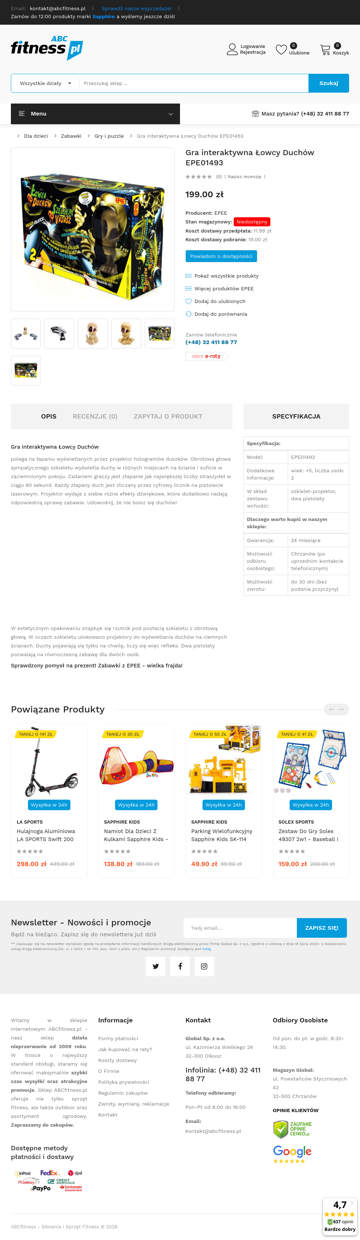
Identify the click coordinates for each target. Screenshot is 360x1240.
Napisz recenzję (244, 176)
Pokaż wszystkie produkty (227, 276)
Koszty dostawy (117, 1060)
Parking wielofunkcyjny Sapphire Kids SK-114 (221, 835)
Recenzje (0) (95, 416)
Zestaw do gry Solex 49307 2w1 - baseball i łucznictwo (309, 839)
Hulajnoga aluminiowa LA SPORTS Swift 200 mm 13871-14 (46, 839)
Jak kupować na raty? (125, 1049)
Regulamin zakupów (123, 1093)
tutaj (206, 949)
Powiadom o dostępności (221, 256)
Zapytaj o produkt (168, 416)
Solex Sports (296, 822)
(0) (219, 176)
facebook (180, 966)
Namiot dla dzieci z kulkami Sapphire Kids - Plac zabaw (136, 839)
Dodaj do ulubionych (220, 301)
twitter (155, 966)
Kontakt (108, 1115)
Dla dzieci (36, 136)
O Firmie (108, 1071)
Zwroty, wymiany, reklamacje (133, 1104)
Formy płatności (118, 1038)
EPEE (220, 213)
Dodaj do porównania (221, 314)
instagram (204, 966)
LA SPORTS (30, 822)
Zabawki (71, 136)
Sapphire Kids (122, 822)
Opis (48, 416)
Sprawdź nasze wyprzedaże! (137, 8)
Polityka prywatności (124, 1082)
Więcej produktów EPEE (224, 288)
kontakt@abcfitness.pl (213, 1131)
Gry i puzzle (109, 136)
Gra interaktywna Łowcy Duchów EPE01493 (190, 136)
